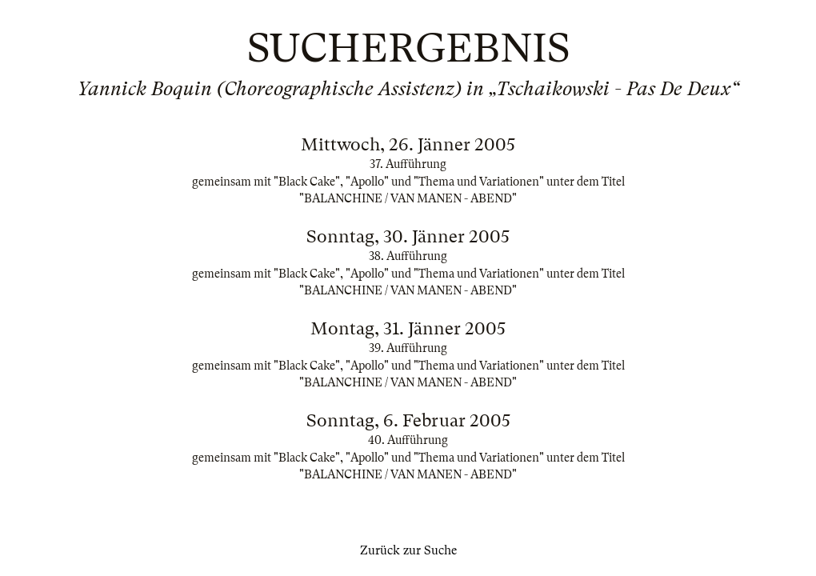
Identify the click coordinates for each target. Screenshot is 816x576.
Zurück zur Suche (408, 550)
